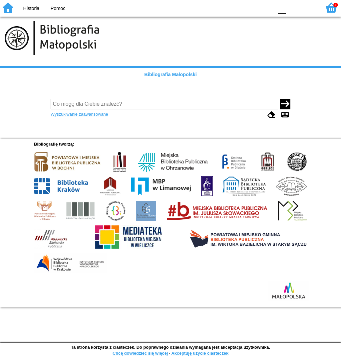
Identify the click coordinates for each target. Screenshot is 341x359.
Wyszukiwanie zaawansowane (79, 114)
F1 (293, 7)
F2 (308, 7)
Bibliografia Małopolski (170, 74)
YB (252, 7)
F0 (281, 7)
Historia (31, 8)
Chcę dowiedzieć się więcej (140, 353)
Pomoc (58, 8)
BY (266, 7)
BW (239, 7)
